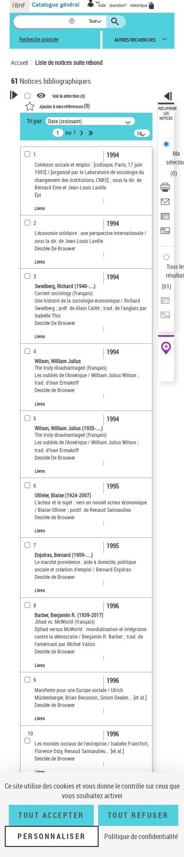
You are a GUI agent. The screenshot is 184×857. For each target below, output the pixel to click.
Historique (139, 5)
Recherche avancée (38, 39)
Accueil (19, 62)
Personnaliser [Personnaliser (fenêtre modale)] (52, 836)
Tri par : (35, 121)
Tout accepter (51, 815)
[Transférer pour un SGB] (165, 233)
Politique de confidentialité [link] (141, 836)
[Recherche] (41, 21)
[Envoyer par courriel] (165, 204)
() (57, 105)
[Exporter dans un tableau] (165, 219)
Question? (118, 5)
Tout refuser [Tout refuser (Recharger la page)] (138, 815)
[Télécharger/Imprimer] (165, 190)
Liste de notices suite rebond (69, 62)
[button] (72, 21)
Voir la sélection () (68, 96)
